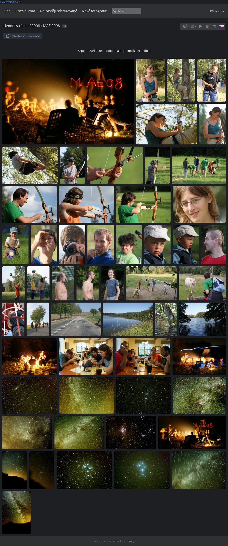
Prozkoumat (25, 11)
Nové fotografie (94, 11)
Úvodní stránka (15, 25)
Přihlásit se (217, 11)
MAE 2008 (51, 25)
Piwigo (131, 541)
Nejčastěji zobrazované (58, 11)
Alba (6, 11)
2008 (36, 25)
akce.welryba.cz (10, 2)
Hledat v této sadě (26, 36)
